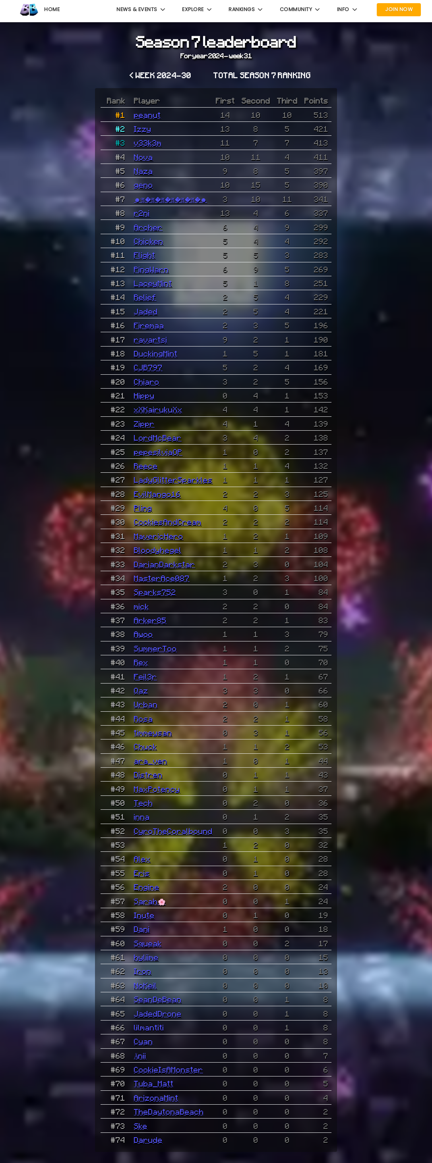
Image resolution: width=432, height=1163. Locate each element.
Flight (144, 255)
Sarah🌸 (150, 901)
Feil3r (145, 676)
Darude (148, 1140)
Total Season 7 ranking (262, 75)
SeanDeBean (158, 999)
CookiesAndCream (167, 522)
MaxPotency (157, 789)
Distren (148, 774)
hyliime (146, 957)
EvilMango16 (157, 494)
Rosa (143, 718)
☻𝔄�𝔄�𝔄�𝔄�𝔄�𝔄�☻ (170, 199)
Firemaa (149, 325)
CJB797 (148, 367)
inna (142, 816)
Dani (142, 929)
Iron (142, 971)
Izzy (142, 129)
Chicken (148, 241)
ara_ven (150, 760)
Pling (143, 508)
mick (141, 606)
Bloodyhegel (158, 550)
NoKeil (145, 985)
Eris (142, 873)
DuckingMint (156, 353)
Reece (146, 466)
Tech (143, 803)
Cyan (143, 1041)
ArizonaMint (156, 1097)
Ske (140, 1126)
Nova (143, 157)
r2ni (142, 213)
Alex (142, 859)
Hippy (144, 395)
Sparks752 (155, 592)
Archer (148, 227)
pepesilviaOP (158, 452)
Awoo (143, 634)
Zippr (144, 423)
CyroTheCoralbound (173, 831)
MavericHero (158, 536)
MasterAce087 (162, 578)
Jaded (146, 311)
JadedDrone (158, 1013)
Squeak (148, 943)
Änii (140, 1055)
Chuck (145, 746)
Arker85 (150, 620)
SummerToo (155, 648)
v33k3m (148, 142)
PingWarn (151, 269)
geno (143, 185)
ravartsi (150, 339)
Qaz (141, 690)
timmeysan (153, 732)
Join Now (399, 9)
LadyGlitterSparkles (173, 479)
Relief (145, 297)
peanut (147, 115)
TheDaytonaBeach (169, 1111)
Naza (143, 171)
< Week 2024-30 (161, 75)
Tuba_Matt (154, 1083)
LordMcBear (158, 437)
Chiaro (146, 381)
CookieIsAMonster (168, 1069)
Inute (144, 915)
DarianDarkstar (164, 564)
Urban (146, 704)
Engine (146, 887)
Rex (141, 662)
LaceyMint (153, 283)
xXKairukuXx (158, 409)
